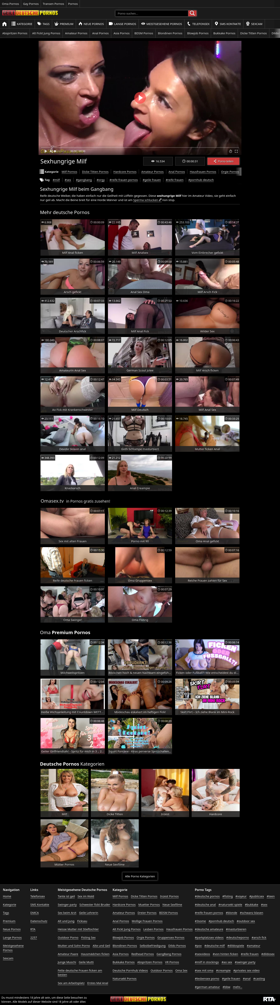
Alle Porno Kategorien (140, 876)
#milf (56, 180)
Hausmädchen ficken (95, 954)
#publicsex (256, 896)
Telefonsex (198, 24)
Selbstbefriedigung (153, 945)
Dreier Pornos (147, 913)
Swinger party (67, 904)
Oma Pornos (10, 4)
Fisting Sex (88, 937)
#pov (198, 945)
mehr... (237, 987)
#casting (259, 978)
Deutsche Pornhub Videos (130, 970)
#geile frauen (152, 180)
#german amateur (207, 987)
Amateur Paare (68, 954)
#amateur (253, 945)
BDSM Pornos (143, 33)
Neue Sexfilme (172, 904)
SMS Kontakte (227, 24)
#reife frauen (175, 180)
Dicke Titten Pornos (253, 33)
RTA (32, 929)
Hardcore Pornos (124, 172)
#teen (271, 896)
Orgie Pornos (230, 172)
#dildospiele (235, 945)
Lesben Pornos (153, 929)
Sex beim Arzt (67, 913)
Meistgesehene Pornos (161, 24)
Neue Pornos (91, 24)
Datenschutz (38, 921)
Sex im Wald (86, 896)
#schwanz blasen (251, 913)
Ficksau (82, 921)
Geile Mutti (86, 962)
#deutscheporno (237, 937)
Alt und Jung (66, 921)
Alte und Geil (101, 945)
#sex (68, 180)
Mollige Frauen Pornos (147, 921)
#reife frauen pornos (123, 180)
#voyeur (241, 896)
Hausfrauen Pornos (203, 172)
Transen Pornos (53, 4)
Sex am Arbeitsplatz (71, 983)
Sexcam (254, 24)
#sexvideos (202, 954)
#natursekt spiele (230, 904)
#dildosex (268, 954)
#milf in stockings (207, 962)
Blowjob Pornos (197, 33)
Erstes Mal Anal (97, 983)
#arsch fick (259, 937)
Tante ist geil (66, 896)
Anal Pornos (100, 33)
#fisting (227, 896)
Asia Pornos (122, 33)
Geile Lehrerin (88, 913)
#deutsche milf (214, 945)
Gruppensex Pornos (170, 937)
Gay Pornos (31, 4)
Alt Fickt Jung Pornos (46, 33)
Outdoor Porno (68, 937)
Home (7, 896)
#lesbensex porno (207, 978)
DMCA (34, 913)
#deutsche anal (205, 904)
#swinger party (245, 962)
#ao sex (226, 962)
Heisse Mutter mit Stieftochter (78, 929)
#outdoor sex (246, 921)
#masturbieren (236, 929)
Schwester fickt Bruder (94, 904)
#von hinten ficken (225, 954)
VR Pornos (172, 962)
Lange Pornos (122, 24)
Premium (63, 24)
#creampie (223, 970)
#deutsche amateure (209, 929)
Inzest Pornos (169, 896)
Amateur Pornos (76, 33)
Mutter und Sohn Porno (74, 945)
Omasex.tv (52, 501)
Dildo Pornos (177, 945)
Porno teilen (223, 161)
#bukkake (251, 904)
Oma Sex (181, 970)
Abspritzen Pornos (14, 33)
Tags (43, 24)
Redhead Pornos (142, 954)
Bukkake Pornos (224, 33)
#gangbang (84, 180)
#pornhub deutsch (201, 180)
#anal (247, 978)
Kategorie (21, 24)
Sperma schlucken (145, 200)
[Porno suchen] (151, 13)
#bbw (226, 987)
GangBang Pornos (169, 954)
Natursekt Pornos (125, 978)
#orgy (101, 180)
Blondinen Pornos (170, 33)
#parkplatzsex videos (209, 937)
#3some (200, 921)
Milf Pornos (69, 172)
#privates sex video (246, 970)
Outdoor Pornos (162, 970)
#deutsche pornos (207, 896)
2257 (33, 937)
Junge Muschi (67, 962)
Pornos (73, 4)
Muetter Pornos (149, 904)
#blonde (231, 913)
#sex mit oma (204, 970)
